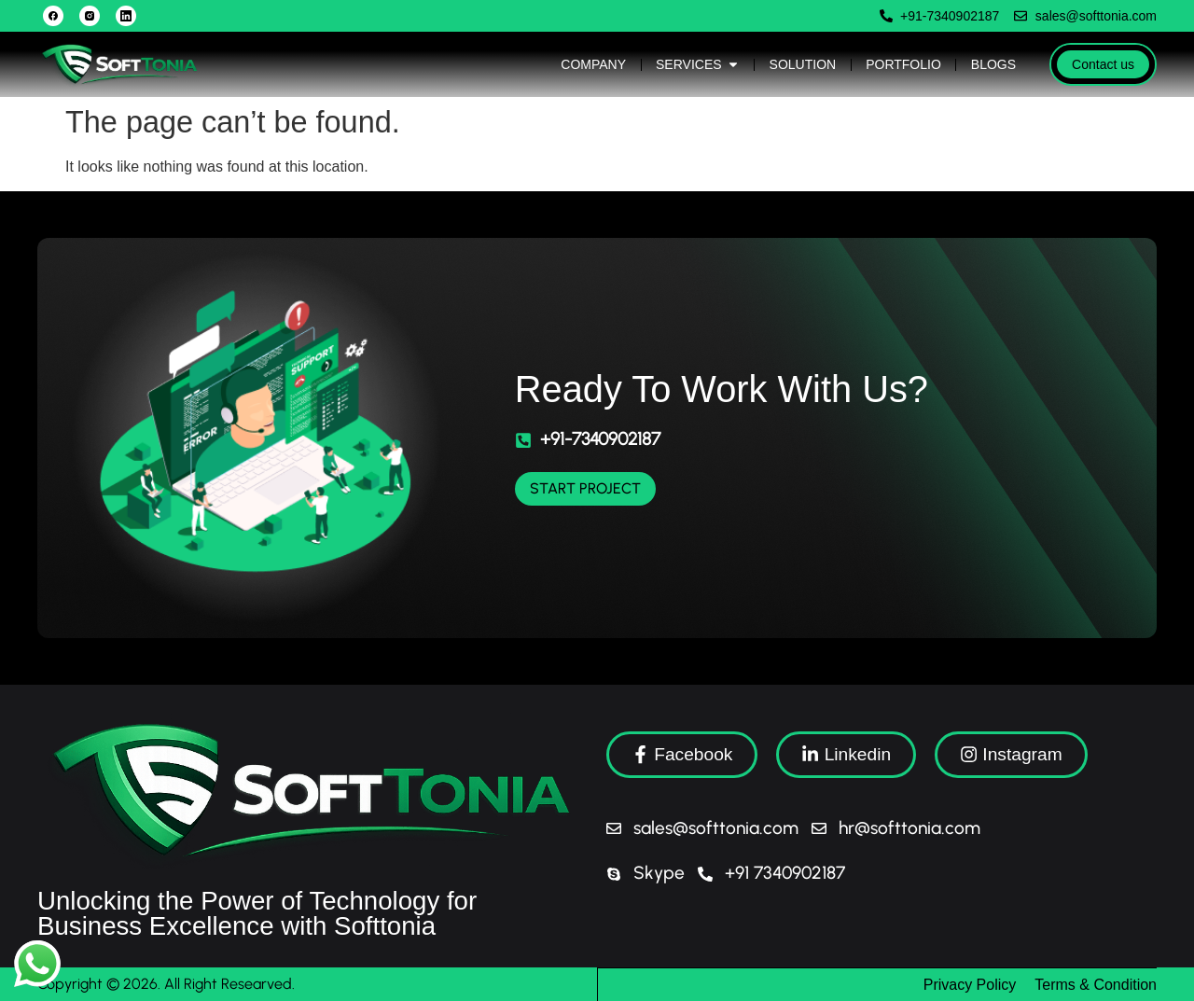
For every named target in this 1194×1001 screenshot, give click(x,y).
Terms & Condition (1095, 984)
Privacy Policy (970, 984)
